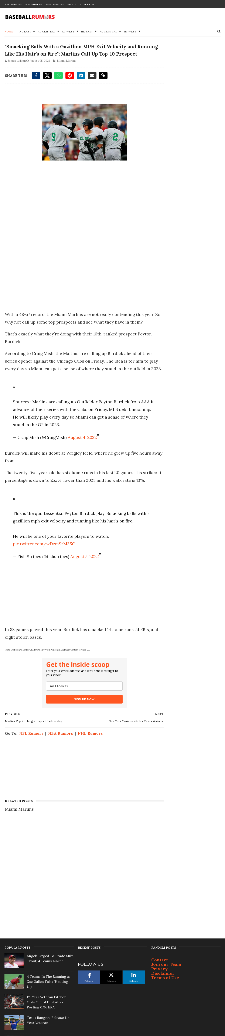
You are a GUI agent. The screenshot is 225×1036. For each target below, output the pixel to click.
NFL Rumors (12, 4)
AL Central (47, 32)
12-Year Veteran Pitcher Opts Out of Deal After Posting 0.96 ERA (46, 924)
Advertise (87, 4)
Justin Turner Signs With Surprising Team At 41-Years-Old (47, 986)
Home (8, 32)
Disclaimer (163, 895)
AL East (25, 32)
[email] (76, 725)
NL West (130, 32)
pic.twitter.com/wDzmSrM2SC (43, 583)
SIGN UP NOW (76, 739)
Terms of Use (165, 899)
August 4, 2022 (81, 461)
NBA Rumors (33, 4)
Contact (159, 881)
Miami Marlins (66, 70)
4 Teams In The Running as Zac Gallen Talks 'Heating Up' (49, 903)
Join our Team (166, 886)
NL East (87, 32)
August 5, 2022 (83, 596)
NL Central (108, 32)
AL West (68, 32)
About (71, 4)
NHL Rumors (55, 4)
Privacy (159, 890)
